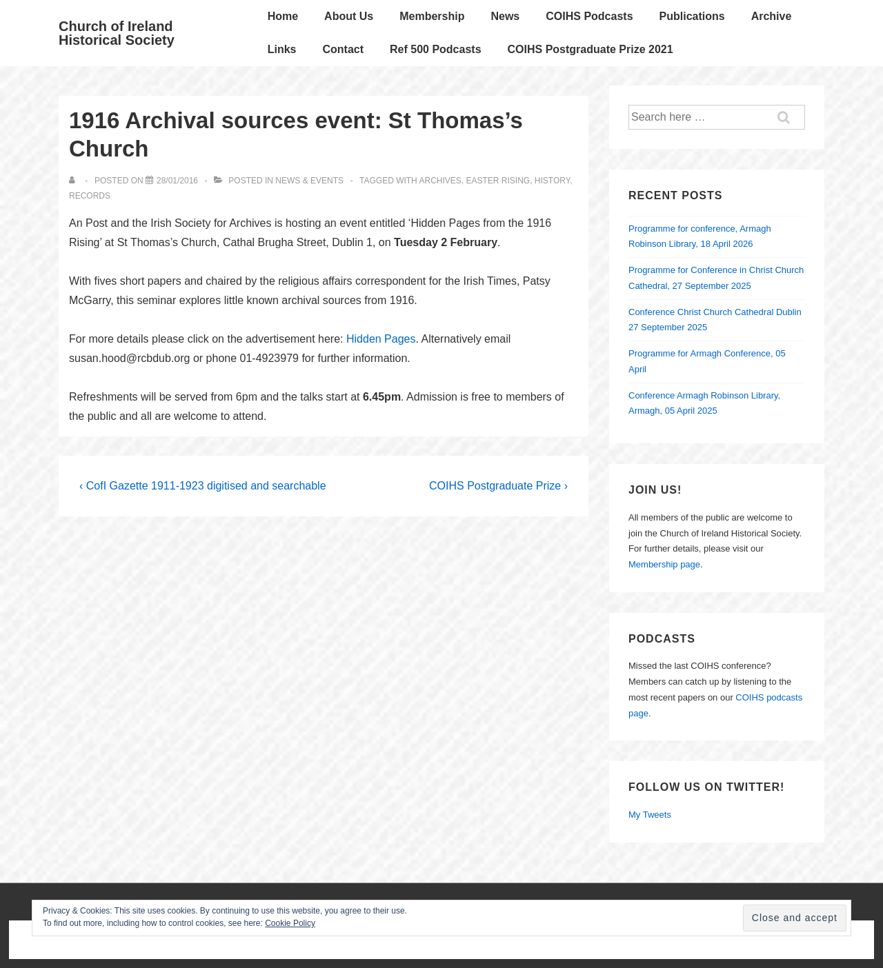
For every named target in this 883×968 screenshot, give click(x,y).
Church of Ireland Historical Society (117, 33)
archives (440, 180)
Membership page (664, 564)
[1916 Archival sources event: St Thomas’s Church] (177, 180)
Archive (771, 16)
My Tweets (649, 814)
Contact (343, 49)
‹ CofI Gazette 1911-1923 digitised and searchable (202, 486)
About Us (348, 16)
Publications (692, 16)
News (504, 16)
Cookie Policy (290, 923)
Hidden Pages (381, 339)
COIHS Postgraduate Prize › (498, 486)
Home (283, 16)
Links (282, 49)
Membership (431, 16)
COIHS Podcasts (589, 16)
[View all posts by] (75, 180)
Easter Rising (498, 180)
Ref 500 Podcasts (436, 49)
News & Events (309, 180)
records (89, 196)
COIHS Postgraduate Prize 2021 (590, 49)
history (552, 180)
